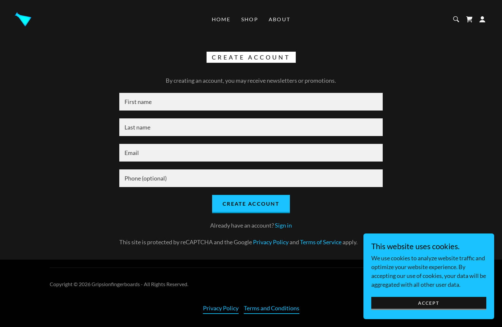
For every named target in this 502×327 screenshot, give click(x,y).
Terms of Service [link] (321, 242)
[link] (23, 18)
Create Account (251, 203)
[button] (482, 19)
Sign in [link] (283, 225)
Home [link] (221, 19)
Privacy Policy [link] (271, 242)
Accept (428, 303)
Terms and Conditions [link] (271, 308)
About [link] (279, 19)
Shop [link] (249, 19)
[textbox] (250, 102)
